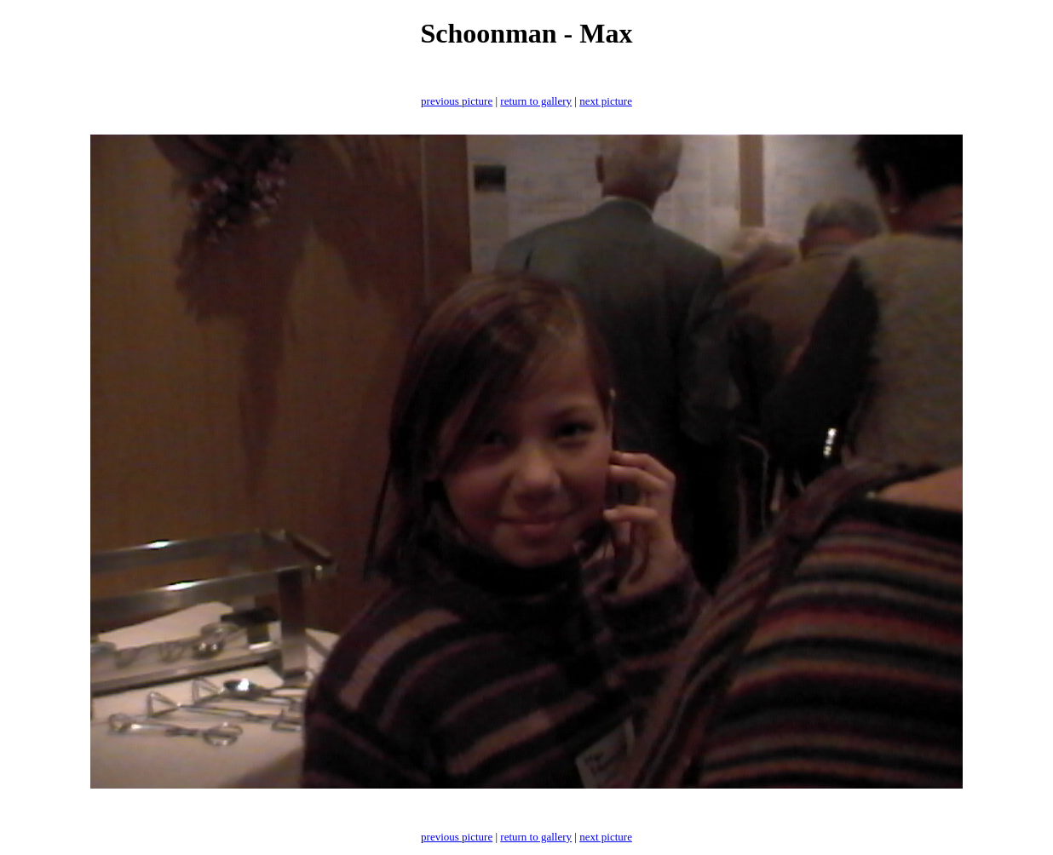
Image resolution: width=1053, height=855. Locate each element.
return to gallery (536, 101)
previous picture (456, 101)
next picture (605, 101)
